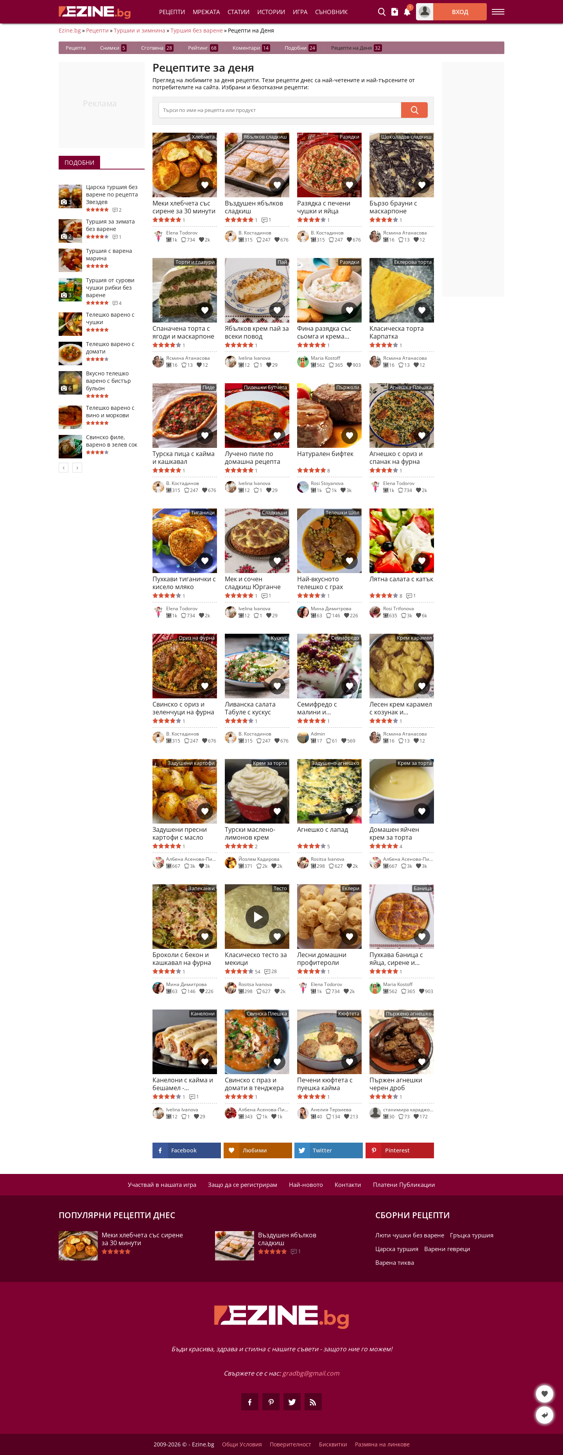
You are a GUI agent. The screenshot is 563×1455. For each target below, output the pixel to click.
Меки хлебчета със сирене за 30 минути (183, 207)
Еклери (350, 888)
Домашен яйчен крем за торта (394, 833)
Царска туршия (396, 1249)
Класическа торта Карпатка (396, 332)
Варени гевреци (447, 1249)
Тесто (280, 888)
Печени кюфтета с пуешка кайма (325, 1084)
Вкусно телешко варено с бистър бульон (108, 381)
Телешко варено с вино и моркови (110, 411)
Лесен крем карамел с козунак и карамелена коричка (401, 708)
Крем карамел (414, 638)
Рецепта (76, 47)
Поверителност (290, 1444)
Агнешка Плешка (411, 387)
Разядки (349, 136)
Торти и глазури (195, 262)
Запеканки (201, 888)
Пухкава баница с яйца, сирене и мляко (396, 958)
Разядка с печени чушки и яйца (323, 207)
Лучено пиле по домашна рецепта (252, 457)
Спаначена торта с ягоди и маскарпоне (183, 332)
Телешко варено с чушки (110, 318)
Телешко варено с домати (110, 347)
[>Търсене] (280, 110)
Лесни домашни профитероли (321, 958)
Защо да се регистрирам (242, 1184)
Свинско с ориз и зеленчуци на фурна (183, 708)
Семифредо (345, 638)
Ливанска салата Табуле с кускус (250, 708)
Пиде (209, 387)
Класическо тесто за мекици (256, 958)
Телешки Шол (342, 512)
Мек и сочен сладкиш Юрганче (253, 583)
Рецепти (172, 12)
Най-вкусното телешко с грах (320, 583)
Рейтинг (203, 48)
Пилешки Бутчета (265, 387)
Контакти (348, 1184)
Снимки (113, 48)
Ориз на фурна (197, 638)
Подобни (301, 48)
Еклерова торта (413, 262)
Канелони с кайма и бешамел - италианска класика (182, 1084)
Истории (271, 12)
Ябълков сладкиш (265, 136)
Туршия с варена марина (109, 254)
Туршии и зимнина (139, 30)
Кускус (279, 638)
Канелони (203, 1013)
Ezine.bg (70, 30)
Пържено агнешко (409, 1013)
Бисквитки (333, 1444)
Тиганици (203, 512)
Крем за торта (270, 763)
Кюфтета (348, 1013)
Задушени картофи (191, 763)
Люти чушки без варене (409, 1235)
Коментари (251, 48)
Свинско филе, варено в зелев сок (111, 440)
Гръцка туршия (471, 1235)
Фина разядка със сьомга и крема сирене (324, 332)
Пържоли (347, 387)
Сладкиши (274, 512)
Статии (238, 12)
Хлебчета (203, 136)
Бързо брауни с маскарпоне (393, 207)
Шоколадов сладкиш (406, 136)
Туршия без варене (196, 30)
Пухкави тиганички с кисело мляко (184, 583)
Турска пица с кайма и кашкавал (183, 457)
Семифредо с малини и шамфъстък (317, 708)
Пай (282, 262)
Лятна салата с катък (401, 579)
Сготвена (157, 48)
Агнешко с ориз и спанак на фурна (396, 457)
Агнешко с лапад (322, 830)
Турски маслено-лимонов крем (250, 833)
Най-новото (306, 1184)
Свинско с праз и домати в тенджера (254, 1084)
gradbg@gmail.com (310, 1373)
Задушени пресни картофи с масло (179, 833)
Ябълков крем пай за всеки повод (257, 332)
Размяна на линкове (382, 1444)
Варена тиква (394, 1262)
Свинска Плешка (267, 1013)
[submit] (414, 110)
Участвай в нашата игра (162, 1184)
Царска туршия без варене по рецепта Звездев (112, 194)
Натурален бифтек (325, 454)
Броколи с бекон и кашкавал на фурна (181, 958)
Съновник (331, 12)
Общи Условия (242, 1444)
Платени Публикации (404, 1184)
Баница (423, 888)
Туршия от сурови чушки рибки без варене (110, 287)
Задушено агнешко (335, 763)
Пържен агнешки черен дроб (395, 1084)
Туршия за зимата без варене (110, 225)
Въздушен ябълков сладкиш (254, 207)
